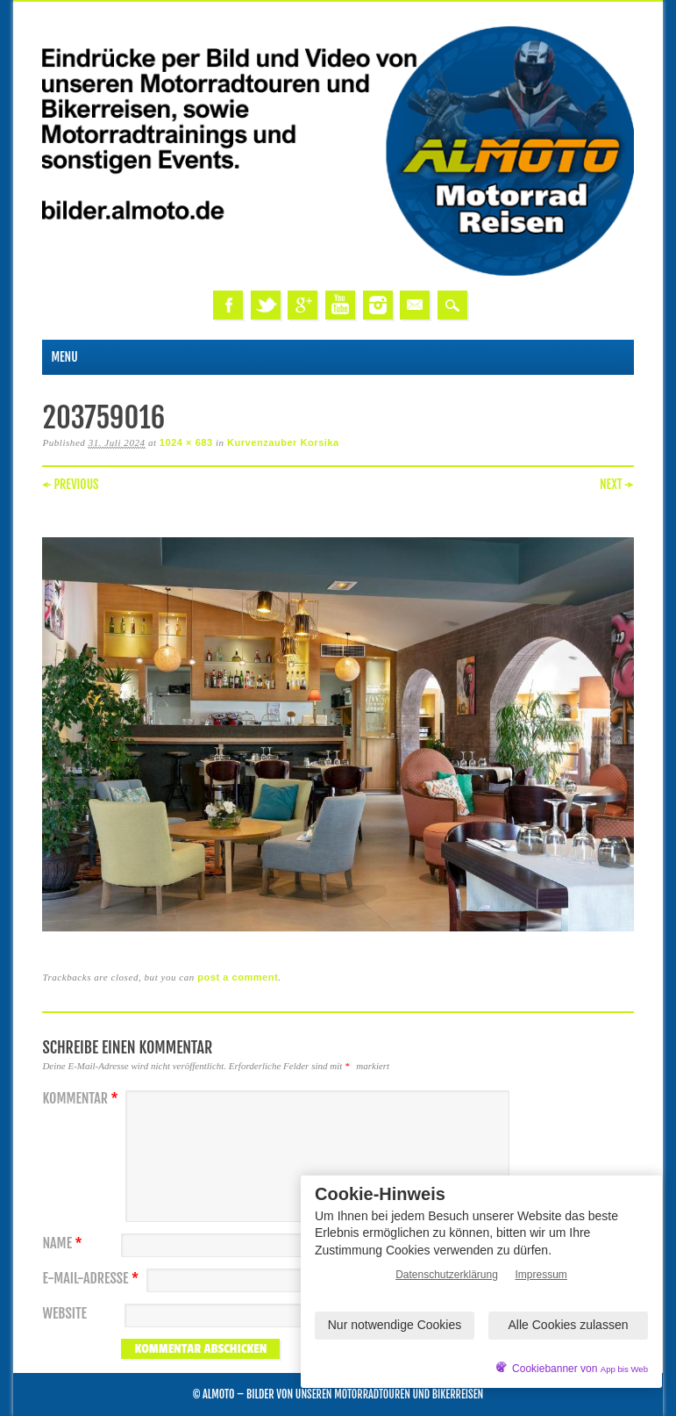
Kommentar (82, 1098)
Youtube (340, 305)
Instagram (378, 305)
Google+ (302, 305)
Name (64, 1243)
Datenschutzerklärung (446, 1275)
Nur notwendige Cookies (395, 1325)
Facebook (228, 305)
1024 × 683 (186, 442)
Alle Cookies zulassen (569, 1325)
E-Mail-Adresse (92, 1278)
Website (64, 1313)
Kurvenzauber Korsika (283, 442)
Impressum (541, 1275)
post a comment (237, 977)
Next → (617, 484)
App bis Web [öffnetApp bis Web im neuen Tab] (624, 1369)
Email (415, 305)
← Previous (70, 484)
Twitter (266, 305)
